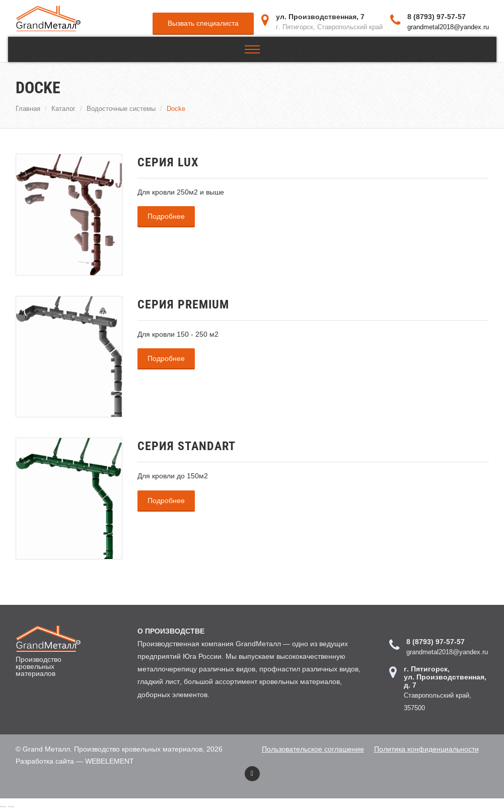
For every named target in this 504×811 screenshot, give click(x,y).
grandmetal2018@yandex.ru (448, 27)
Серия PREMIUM (183, 304)
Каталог (63, 108)
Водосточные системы (121, 108)
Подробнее (166, 216)
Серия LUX (167, 162)
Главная (28, 108)
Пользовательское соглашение (313, 749)
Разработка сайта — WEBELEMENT (75, 761)
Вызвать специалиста (203, 23)
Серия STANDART (186, 446)
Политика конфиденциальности (426, 749)
